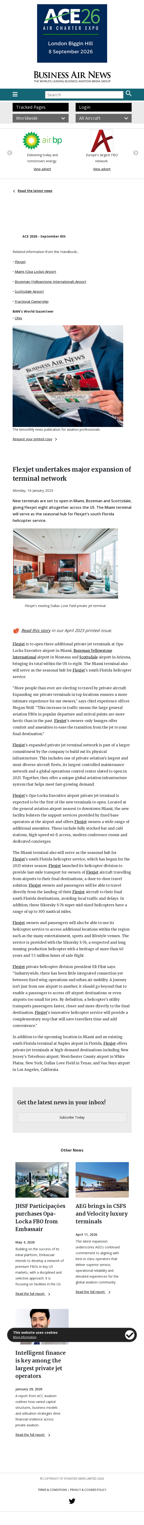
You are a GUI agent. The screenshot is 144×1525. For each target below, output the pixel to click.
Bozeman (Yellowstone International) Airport (50, 281)
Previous (9, 152)
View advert (42, 169)
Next (135, 152)
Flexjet (20, 261)
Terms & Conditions (52, 1490)
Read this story (35, 630)
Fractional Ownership (32, 301)
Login (84, 107)
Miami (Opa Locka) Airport (35, 271)
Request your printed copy (35, 439)
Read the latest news (32, 190)
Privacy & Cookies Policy (88, 1490)
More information (24, 1337)
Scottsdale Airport (29, 291)
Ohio (18, 318)
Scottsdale (88, 657)
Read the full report (32, 1293)
